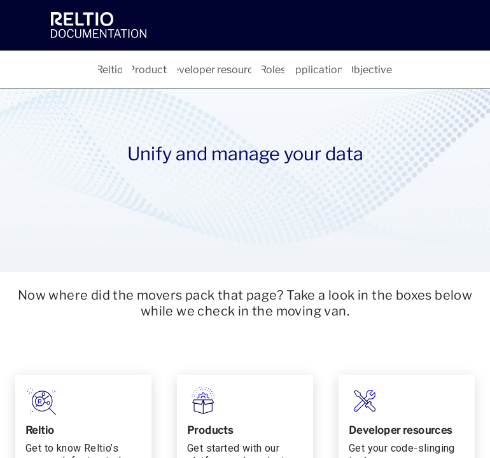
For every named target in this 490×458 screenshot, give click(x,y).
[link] (155, 25)
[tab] (110, 69)
